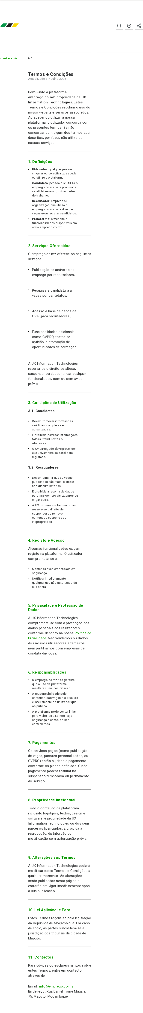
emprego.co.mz (16, 25)
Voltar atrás (10, 58)
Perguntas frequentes (129, 26)
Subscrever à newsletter (139, 26)
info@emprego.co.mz (56, 986)
